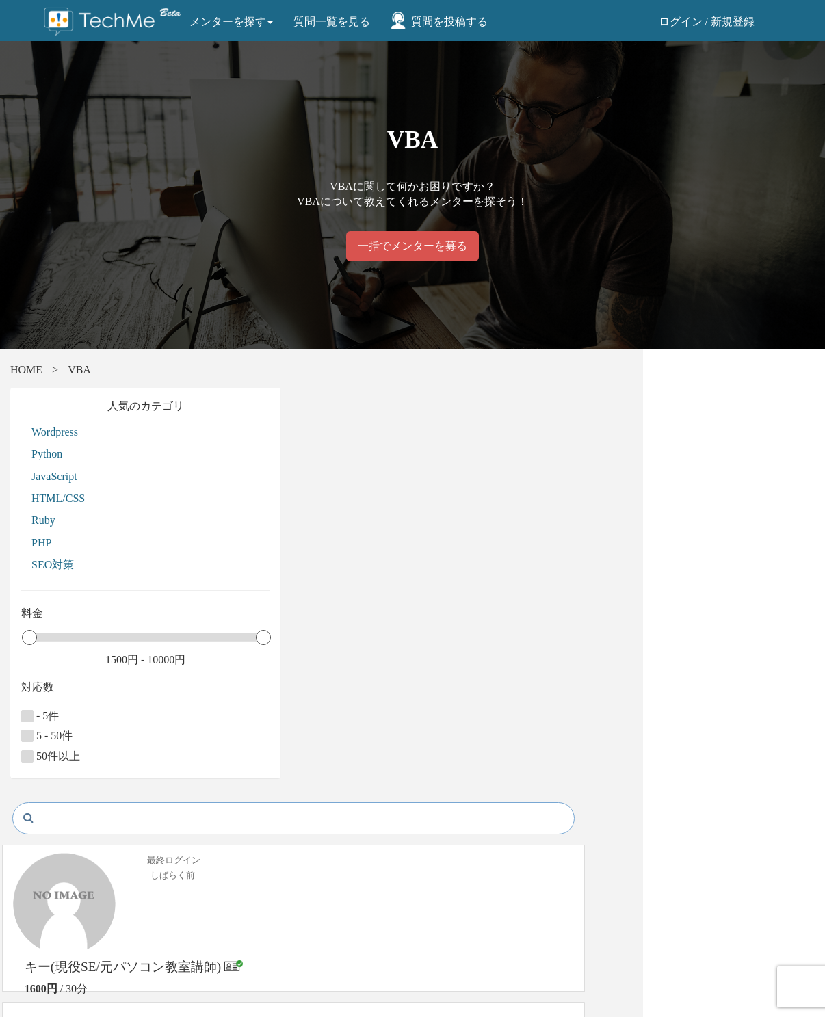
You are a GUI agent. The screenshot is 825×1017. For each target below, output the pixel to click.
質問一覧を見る (334, 21)
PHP (84, 543)
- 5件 (83, 716)
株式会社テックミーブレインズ (499, 897)
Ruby (87, 520)
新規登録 (733, 21)
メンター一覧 (82, 921)
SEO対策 (96, 564)
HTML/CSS (101, 498)
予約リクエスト (708, 499)
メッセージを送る (711, 466)
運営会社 (257, 967)
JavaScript (97, 476)
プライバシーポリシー (286, 937)
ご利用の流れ (82, 937)
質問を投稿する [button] (452, 21)
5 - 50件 (90, 736)
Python (90, 454)
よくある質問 (82, 952)
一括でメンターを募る (412, 246)
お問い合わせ (82, 967)
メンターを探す (234, 21)
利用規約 (257, 952)
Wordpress (98, 432)
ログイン (681, 21)
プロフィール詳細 (711, 532)
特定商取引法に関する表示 (295, 921)
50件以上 (93, 756)
